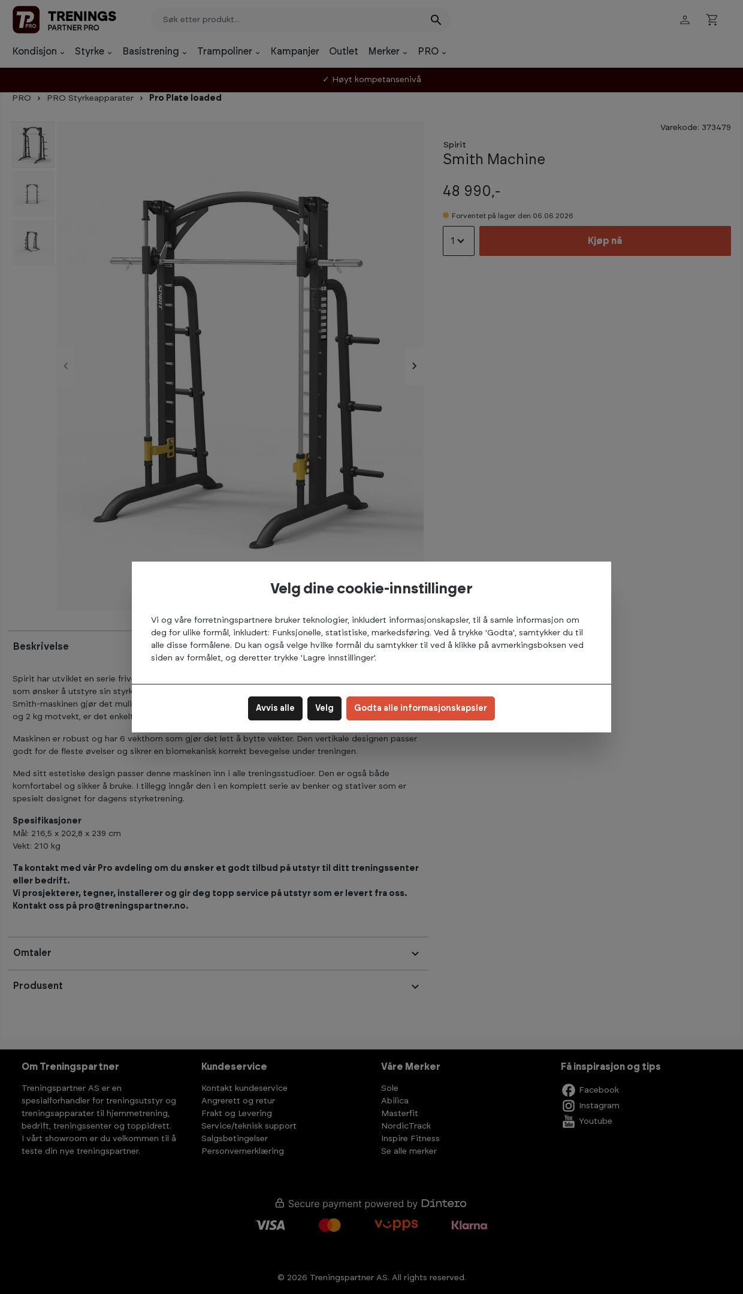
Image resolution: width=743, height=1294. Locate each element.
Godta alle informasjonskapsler (420, 708)
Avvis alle (275, 708)
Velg (324, 708)
